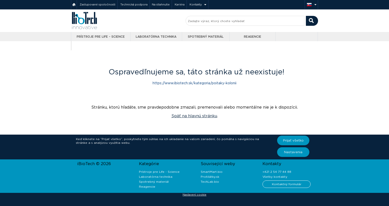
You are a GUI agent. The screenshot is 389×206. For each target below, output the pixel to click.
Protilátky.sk (210, 176)
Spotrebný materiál (206, 36)
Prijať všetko (293, 140)
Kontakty (196, 4)
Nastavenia (293, 152)
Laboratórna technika (156, 36)
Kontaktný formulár (286, 184)
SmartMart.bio (212, 172)
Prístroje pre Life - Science (101, 36)
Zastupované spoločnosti (97, 4)
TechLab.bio (210, 181)
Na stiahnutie (161, 4)
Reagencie (252, 36)
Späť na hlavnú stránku (194, 116)
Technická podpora (134, 4)
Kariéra (180, 4)
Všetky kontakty (274, 176)
